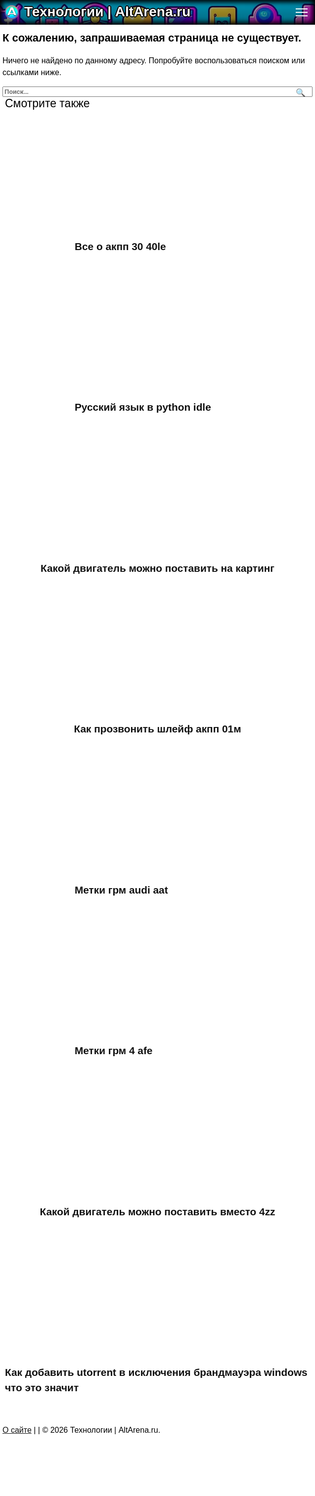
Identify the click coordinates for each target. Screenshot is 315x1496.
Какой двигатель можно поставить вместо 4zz (157, 1211)
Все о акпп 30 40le (120, 246)
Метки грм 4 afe (113, 1050)
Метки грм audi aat (121, 890)
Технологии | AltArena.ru (107, 11)
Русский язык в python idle (143, 407)
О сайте (17, 1430)
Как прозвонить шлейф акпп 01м (157, 728)
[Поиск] (299, 91)
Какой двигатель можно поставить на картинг (157, 568)
